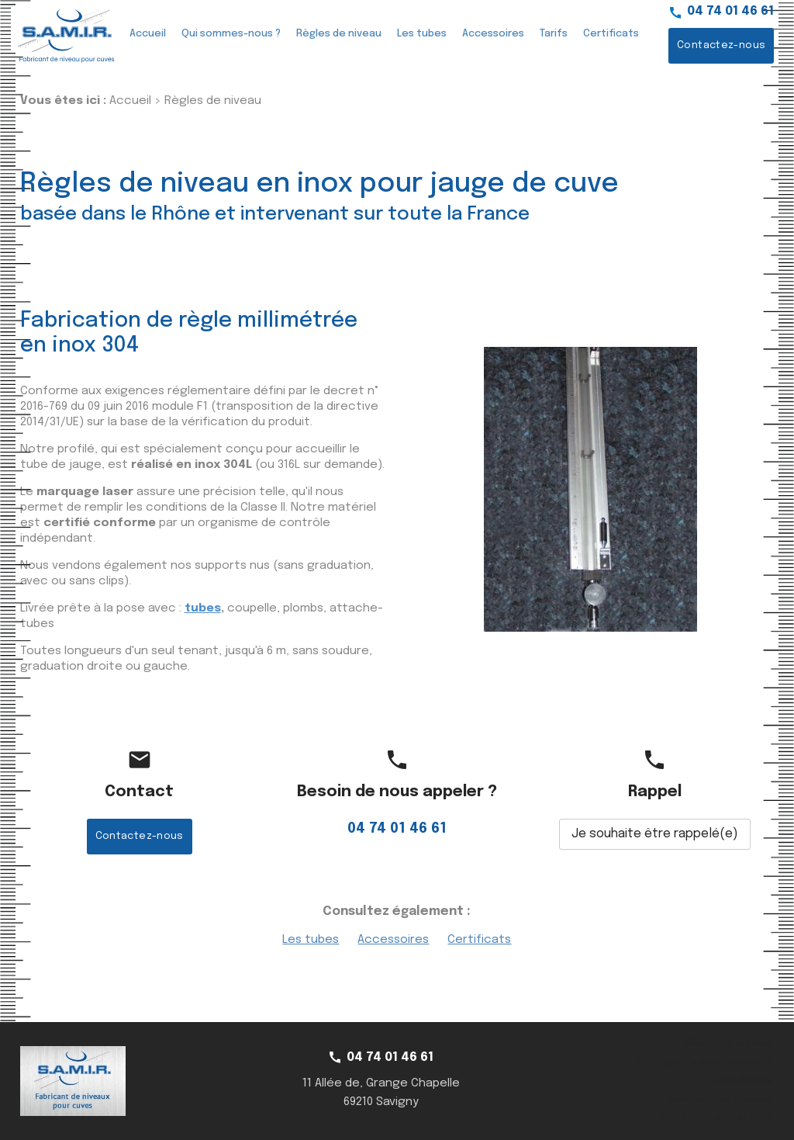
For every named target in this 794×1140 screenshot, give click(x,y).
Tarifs (554, 34)
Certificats (611, 34)
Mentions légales (730, 1043)
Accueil (147, 34)
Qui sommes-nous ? (231, 34)
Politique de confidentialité (705, 1062)
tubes (203, 608)
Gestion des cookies (721, 1099)
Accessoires (493, 34)
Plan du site (745, 1081)
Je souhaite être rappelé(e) (654, 833)
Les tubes (422, 34)
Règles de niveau (338, 34)
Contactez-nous (721, 45)
